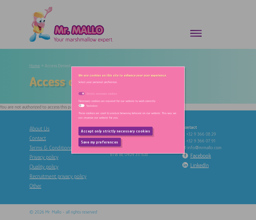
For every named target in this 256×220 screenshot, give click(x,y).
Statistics (91, 105)
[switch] (81, 105)
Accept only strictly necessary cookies (115, 131)
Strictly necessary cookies (101, 93)
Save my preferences (99, 142)
